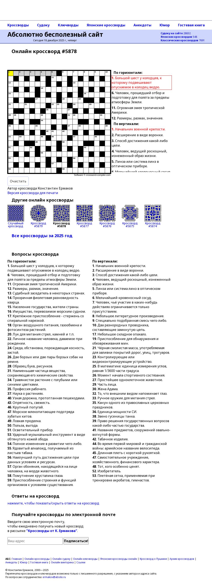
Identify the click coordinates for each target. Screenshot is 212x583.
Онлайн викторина (62, 562)
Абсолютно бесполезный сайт (55, 34)
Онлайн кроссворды (37, 559)
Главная (17, 559)
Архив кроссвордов (182, 559)
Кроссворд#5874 (153, 216)
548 (179, 37)
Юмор (165, 25)
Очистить (18, 181)
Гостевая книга (191, 25)
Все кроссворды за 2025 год (42, 235)
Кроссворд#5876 (107, 216)
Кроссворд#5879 (38, 216)
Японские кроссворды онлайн (118, 559)
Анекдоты (142, 25)
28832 (176, 33)
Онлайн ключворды (85, 559)
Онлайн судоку (61, 559)
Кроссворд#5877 (84, 216)
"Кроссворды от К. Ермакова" (51, 530)
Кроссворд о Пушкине (153, 559)
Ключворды (68, 25)
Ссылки (80, 562)
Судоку (43, 25)
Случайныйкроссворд (15, 216)
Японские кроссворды (106, 25)
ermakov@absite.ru (54, 577)
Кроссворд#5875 (130, 216)
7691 (183, 40)
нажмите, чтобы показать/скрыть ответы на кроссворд (53, 503)
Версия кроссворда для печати (32, 193)
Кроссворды (18, 25)
